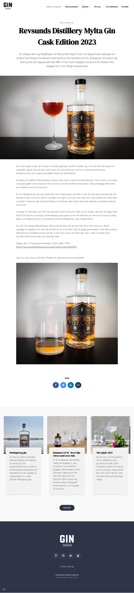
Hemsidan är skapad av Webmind (67, 575)
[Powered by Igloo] (4, 589)
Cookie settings (67, 566)
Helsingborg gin (18, 452)
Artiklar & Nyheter (54, 6)
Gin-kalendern (112, 6)
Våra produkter (72, 6)
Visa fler (67, 508)
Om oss (98, 6)
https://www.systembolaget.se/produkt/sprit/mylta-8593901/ (47, 246)
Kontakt (125, 6)
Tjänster (86, 6)
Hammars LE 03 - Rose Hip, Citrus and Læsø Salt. (67, 454)
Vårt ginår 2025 (104, 452)
